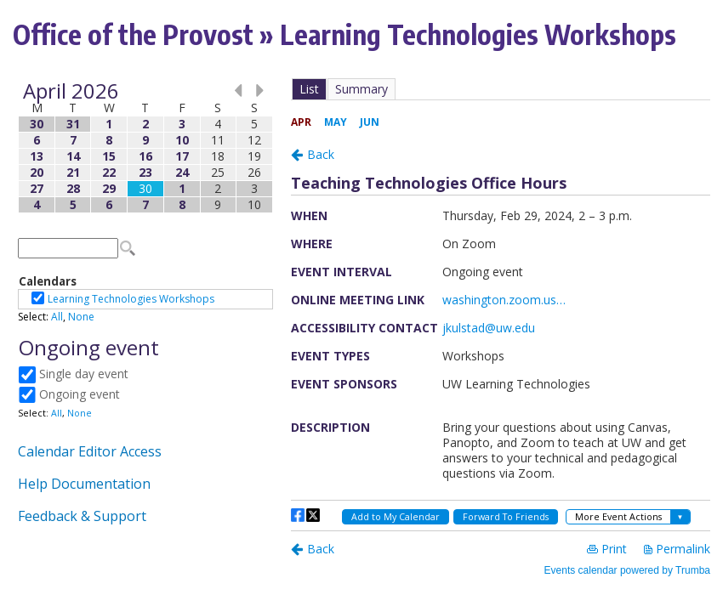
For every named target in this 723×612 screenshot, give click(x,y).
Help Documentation (84, 483)
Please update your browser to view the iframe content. (145, 147)
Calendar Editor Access (90, 451)
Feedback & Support (82, 516)
